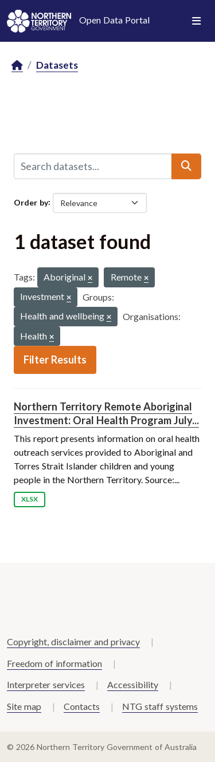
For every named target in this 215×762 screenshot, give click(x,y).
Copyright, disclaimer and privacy (73, 641)
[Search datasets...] (93, 166)
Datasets (57, 65)
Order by (31, 202)
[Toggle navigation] (196, 21)
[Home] (17, 65)
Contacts (82, 706)
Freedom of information (54, 663)
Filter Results (55, 359)
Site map (24, 706)
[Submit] (186, 166)
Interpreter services (46, 684)
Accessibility (132, 684)
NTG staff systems (160, 706)
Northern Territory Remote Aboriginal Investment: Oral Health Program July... (106, 413)
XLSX (29, 499)
